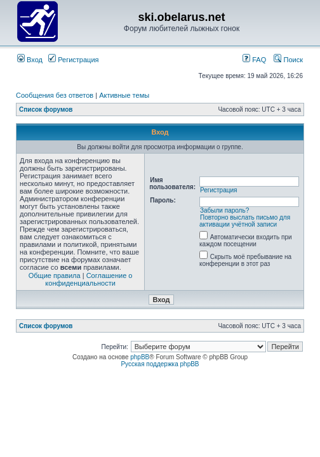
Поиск (288, 59)
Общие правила (55, 275)
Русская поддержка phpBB (160, 364)
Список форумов (46, 109)
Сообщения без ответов (54, 95)
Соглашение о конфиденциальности (88, 279)
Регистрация (73, 59)
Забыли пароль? (224, 210)
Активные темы (124, 95)
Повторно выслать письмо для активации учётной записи (244, 221)
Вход (30, 59)
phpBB (139, 357)
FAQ (254, 59)
